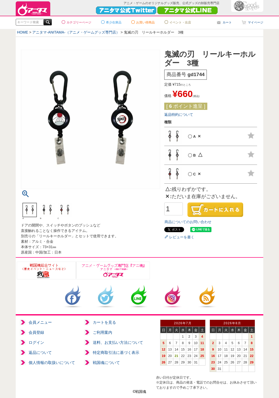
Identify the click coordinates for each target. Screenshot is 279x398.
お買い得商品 (145, 22)
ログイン (36, 342)
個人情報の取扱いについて (52, 362)
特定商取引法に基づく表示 (116, 352)
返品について (40, 352)
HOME (22, 32)
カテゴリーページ (79, 22)
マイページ (255, 22)
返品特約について (178, 114)
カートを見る (104, 322)
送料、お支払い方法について (118, 342)
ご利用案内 (102, 332)
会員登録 (36, 332)
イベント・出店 (180, 22)
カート (227, 22)
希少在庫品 (113, 22)
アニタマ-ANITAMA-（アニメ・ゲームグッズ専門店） (76, 32)
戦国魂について (106, 362)
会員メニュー (40, 322)
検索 (47, 22)
